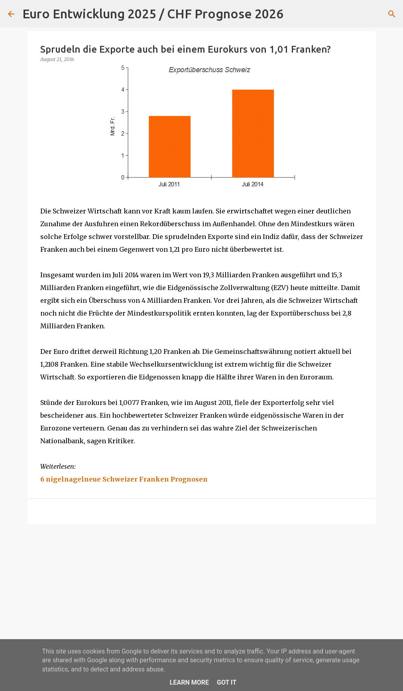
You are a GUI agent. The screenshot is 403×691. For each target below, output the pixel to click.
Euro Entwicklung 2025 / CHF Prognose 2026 (152, 13)
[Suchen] (294, 14)
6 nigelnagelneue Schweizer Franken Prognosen (124, 479)
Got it (226, 682)
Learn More (189, 682)
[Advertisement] (201, 592)
